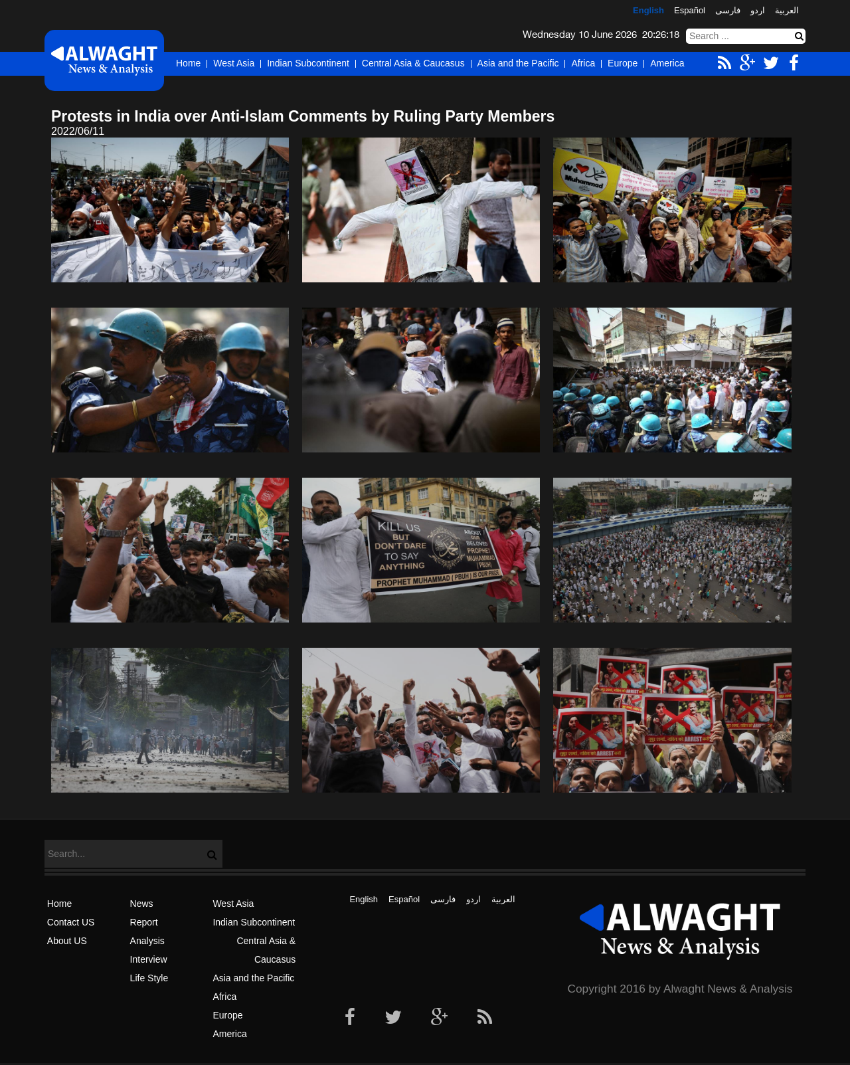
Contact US (71, 922)
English (648, 10)
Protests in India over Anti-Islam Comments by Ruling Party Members (302, 116)
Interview (148, 959)
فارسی (727, 10)
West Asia (233, 63)
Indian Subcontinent (308, 63)
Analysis (147, 940)
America (667, 63)
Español (689, 10)
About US (67, 940)
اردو (757, 10)
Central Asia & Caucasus (413, 63)
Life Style (149, 978)
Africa (583, 63)
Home (188, 63)
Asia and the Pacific (518, 63)
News (141, 903)
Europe (623, 63)
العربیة (787, 10)
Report (144, 922)
